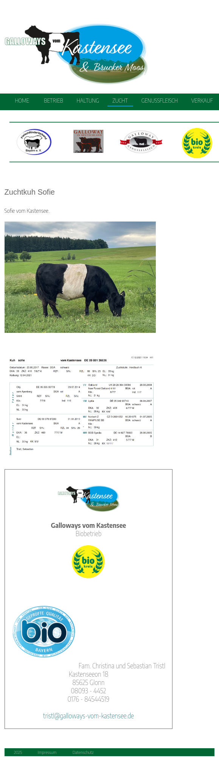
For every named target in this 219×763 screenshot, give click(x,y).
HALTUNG (87, 100)
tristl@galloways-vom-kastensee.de (88, 716)
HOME (22, 100)
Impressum (47, 752)
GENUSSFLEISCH (159, 100)
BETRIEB (53, 100)
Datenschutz (83, 752)
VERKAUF (202, 100)
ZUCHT (120, 100)
